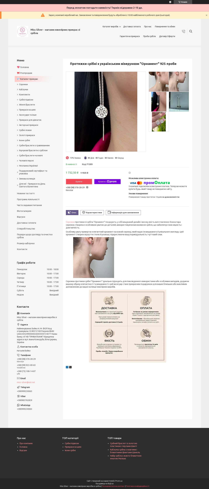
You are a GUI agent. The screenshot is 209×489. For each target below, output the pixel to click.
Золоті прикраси (27, 135)
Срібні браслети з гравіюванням (34, 145)
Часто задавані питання (29, 205)
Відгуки (21, 217)
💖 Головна (23, 67)
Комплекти (24, 94)
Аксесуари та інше (28, 115)
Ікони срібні (24, 140)
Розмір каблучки (25, 243)
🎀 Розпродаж (24, 73)
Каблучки (23, 89)
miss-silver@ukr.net (26, 382)
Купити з (107, 181)
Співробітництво (26, 228)
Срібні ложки (25, 130)
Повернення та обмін (165, 26)
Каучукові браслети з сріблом (33, 150)
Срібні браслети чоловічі (31, 155)
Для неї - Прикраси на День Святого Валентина (32, 185)
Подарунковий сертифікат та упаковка (33, 172)
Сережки (70, 222)
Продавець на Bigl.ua (104, 483)
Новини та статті (26, 193)
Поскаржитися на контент (113, 486)
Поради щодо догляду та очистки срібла (34, 236)
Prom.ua (118, 481)
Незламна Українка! (28, 166)
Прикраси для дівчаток (30, 120)
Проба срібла (149, 36)
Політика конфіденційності (137, 486)
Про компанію (26, 443)
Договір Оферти (167, 36)
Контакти (22, 249)
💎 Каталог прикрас (27, 79)
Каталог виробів (110, 26)
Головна (23, 447)
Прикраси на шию (27, 110)
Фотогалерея (24, 211)
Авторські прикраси (28, 125)
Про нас (147, 26)
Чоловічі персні (26, 160)
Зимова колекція (27, 179)
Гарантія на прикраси (130, 36)
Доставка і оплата (132, 26)
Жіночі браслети (27, 104)
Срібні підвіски (26, 100)
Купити (79, 181)
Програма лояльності (28, 199)
